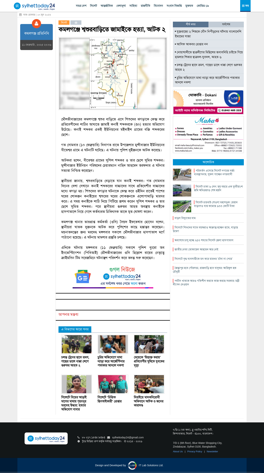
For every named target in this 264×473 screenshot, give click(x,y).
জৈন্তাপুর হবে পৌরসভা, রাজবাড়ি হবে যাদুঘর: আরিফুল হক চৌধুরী (204, 270)
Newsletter (212, 451)
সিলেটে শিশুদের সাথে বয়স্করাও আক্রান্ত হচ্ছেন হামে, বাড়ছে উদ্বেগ (205, 229)
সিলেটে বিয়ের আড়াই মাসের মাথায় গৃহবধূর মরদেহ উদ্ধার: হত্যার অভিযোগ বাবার (74, 403)
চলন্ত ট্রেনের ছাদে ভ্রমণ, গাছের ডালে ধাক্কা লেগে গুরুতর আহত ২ (75, 361)
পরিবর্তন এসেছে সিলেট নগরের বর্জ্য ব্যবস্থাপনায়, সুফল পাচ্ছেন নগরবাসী (214, 172)
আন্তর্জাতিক (107, 6)
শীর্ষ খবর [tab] (190, 24)
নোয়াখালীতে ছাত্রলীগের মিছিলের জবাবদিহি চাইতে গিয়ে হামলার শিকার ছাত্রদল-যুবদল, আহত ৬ (209, 54)
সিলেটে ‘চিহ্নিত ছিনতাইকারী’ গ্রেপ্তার (110, 399)
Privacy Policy (195, 451)
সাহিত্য (133, 6)
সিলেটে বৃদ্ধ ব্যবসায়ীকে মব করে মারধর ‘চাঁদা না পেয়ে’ (203, 259)
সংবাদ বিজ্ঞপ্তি (174, 6)
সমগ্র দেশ (81, 6)
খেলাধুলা (121, 6)
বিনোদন (158, 6)
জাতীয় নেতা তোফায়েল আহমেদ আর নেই (196, 249)
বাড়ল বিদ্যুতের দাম (185, 218)
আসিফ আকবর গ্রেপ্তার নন (191, 44)
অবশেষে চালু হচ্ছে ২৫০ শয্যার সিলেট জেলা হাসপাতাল (204, 240)
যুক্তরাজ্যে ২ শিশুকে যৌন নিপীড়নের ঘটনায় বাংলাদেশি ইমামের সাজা (208, 33)
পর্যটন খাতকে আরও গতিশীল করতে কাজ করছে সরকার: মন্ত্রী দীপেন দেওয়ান (206, 282)
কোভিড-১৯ (203, 6)
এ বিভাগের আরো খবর (75, 329)
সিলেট (93, 6)
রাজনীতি (145, 6)
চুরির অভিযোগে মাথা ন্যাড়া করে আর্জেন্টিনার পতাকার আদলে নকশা (111, 361)
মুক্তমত (189, 6)
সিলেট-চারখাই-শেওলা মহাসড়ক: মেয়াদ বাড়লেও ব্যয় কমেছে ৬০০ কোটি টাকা (216, 204)
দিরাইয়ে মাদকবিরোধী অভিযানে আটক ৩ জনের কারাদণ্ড (148, 401)
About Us (178, 451)
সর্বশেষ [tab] (226, 24)
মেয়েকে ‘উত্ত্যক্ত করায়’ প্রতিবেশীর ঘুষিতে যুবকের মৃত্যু (149, 361)
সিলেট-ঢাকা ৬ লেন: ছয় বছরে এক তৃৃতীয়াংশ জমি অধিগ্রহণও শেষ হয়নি (218, 188)
